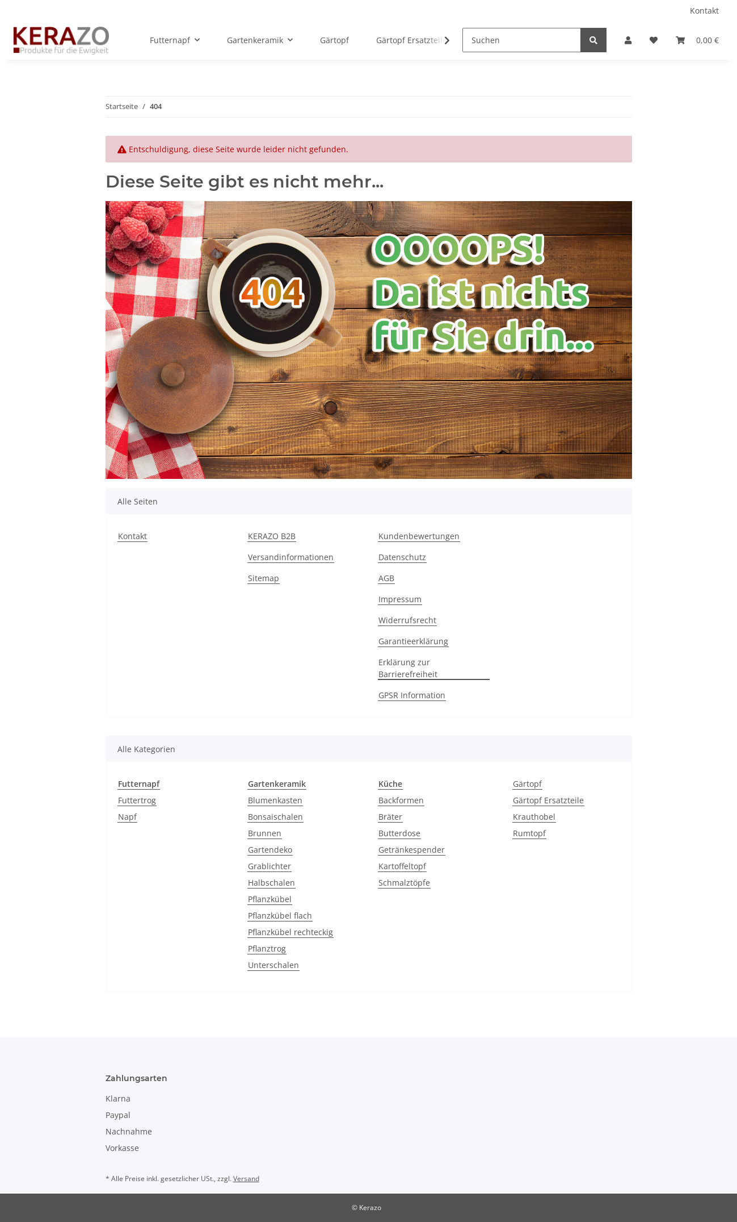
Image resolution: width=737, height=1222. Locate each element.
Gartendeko (270, 849)
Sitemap (263, 578)
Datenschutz (402, 557)
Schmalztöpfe (404, 882)
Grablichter (269, 866)
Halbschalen (271, 882)
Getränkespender (411, 849)
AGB (386, 578)
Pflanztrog (267, 948)
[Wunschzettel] (654, 40)
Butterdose (399, 833)
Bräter (390, 816)
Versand (246, 1178)
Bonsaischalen (275, 816)
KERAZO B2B (272, 536)
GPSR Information (411, 695)
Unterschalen (273, 965)
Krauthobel (534, 816)
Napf (127, 816)
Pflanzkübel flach (280, 915)
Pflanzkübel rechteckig (290, 932)
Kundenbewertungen (419, 536)
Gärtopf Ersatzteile (548, 800)
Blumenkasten (275, 800)
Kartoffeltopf (402, 866)
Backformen (401, 800)
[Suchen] (521, 40)
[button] (628, 40)
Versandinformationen (291, 557)
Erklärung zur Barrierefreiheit (407, 668)
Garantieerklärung (413, 641)
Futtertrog (137, 800)
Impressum (400, 599)
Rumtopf (529, 833)
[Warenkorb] (697, 40)
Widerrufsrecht (407, 620)
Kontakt (704, 10)
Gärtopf (527, 783)
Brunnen (264, 833)
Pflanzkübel (270, 899)
